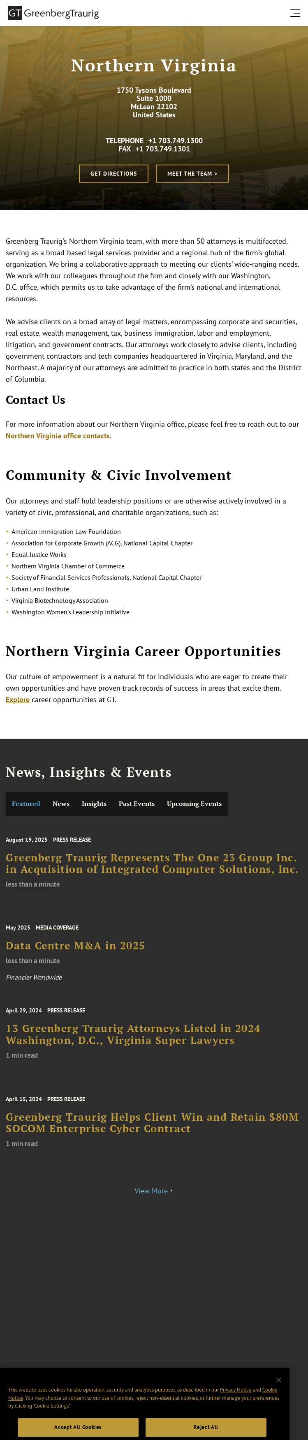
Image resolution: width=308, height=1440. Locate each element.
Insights (94, 803)
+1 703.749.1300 (175, 140)
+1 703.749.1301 (163, 148)
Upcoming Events (194, 803)
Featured (26, 803)
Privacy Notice (236, 1400)
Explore (18, 699)
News (61, 803)
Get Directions (113, 173)
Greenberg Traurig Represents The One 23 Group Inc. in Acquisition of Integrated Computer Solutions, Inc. (152, 869)
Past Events (137, 803)
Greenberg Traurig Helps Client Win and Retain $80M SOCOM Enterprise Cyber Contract (152, 1128)
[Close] (278, 1390)
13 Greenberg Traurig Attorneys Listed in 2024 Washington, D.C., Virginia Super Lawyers (133, 1039)
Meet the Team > (192, 173)
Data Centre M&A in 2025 (76, 951)
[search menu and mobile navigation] (297, 13)
